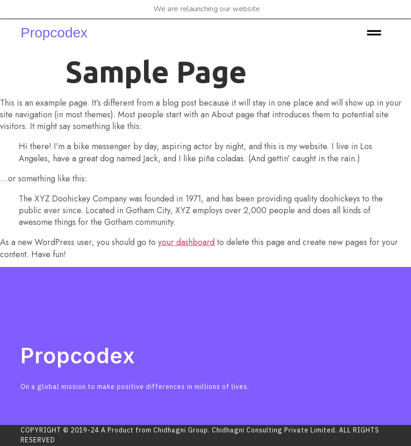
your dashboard (186, 242)
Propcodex (54, 32)
